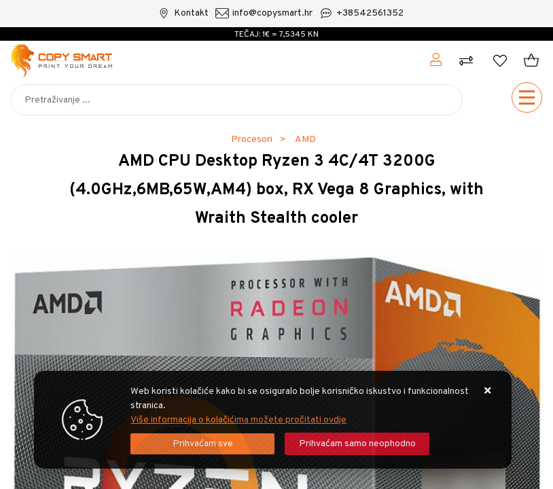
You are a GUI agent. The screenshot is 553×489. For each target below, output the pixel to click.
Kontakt (191, 13)
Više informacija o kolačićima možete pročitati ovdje (238, 420)
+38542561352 (370, 13)
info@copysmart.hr (272, 13)
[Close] (202, 443)
